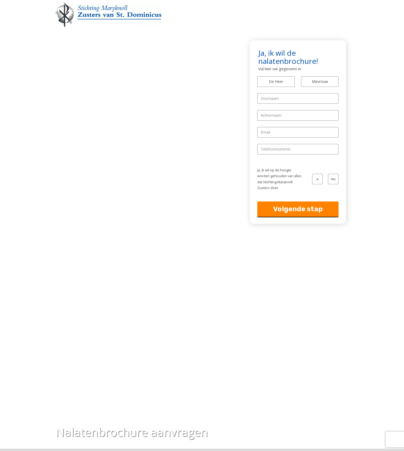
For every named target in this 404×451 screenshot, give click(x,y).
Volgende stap (298, 209)
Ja (317, 179)
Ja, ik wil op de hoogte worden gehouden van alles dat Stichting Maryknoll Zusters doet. (279, 179)
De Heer (276, 81)
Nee (333, 179)
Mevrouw (320, 81)
